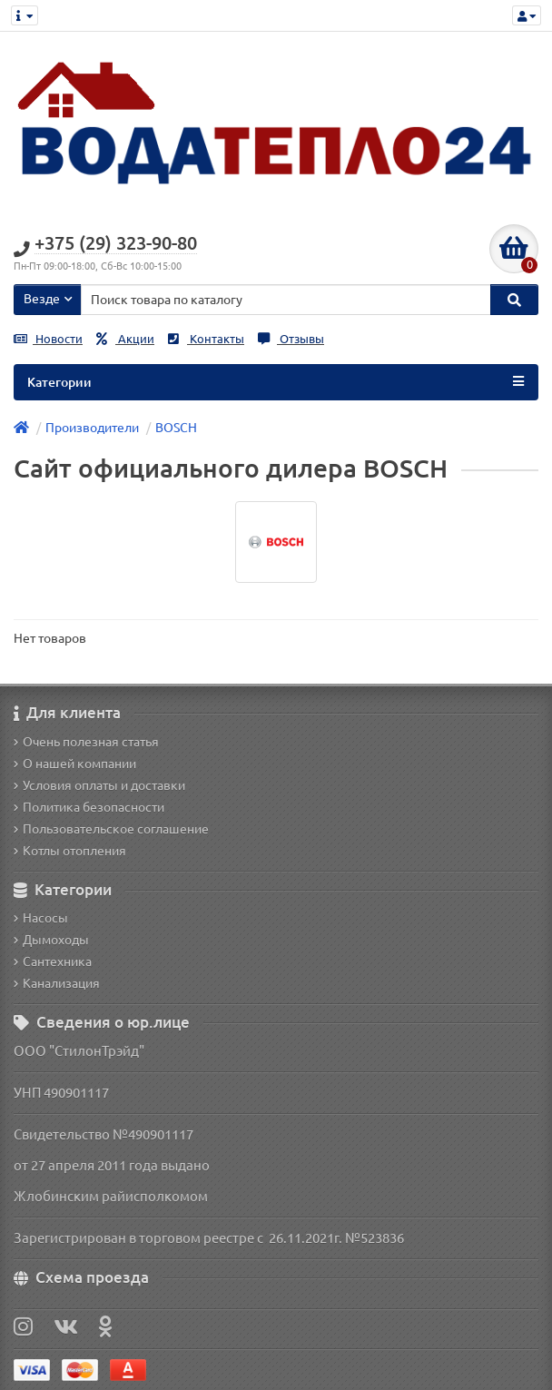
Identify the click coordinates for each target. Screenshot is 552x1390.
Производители (92, 427)
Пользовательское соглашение (111, 829)
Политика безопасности (89, 807)
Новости (48, 339)
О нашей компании (75, 763)
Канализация (57, 983)
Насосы (41, 918)
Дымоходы (51, 939)
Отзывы (291, 339)
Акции (125, 339)
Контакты (206, 339)
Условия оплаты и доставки (99, 785)
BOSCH (176, 427)
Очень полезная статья (86, 741)
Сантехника (53, 961)
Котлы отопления (70, 850)
